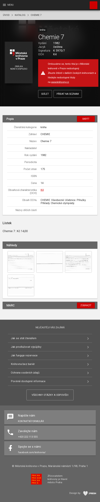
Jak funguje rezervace (24, 355)
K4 (42, 190)
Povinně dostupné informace (28, 381)
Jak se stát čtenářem (23, 338)
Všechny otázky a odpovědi (50, 394)
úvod (6, 15)
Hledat (92, 4)
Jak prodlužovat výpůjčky (26, 346)
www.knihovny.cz (60, 82)
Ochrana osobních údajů (25, 372)
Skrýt (85, 119)
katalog (20, 15)
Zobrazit (85, 305)
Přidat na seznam (68, 93)
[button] (19, 63)
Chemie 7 (36, 15)
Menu (8, 5)
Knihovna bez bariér (23, 364)
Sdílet (45, 93)
